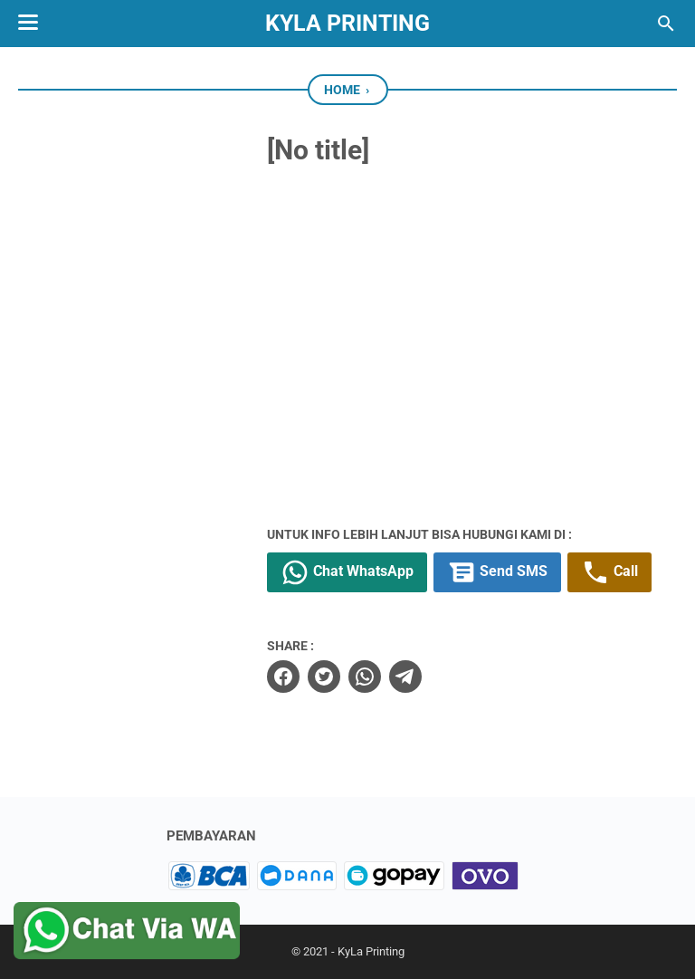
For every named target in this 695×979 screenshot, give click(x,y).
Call (609, 572)
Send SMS (497, 572)
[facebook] (283, 676)
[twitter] (324, 676)
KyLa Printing (347, 23)
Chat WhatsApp (347, 572)
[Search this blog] (666, 23)
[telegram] (405, 676)
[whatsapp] (364, 676)
